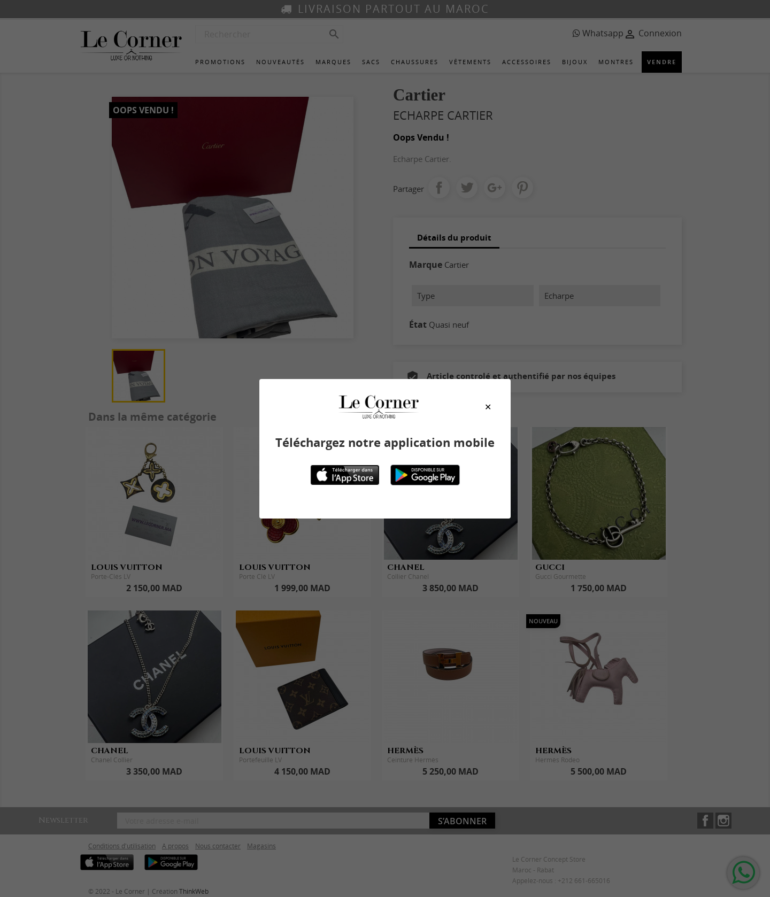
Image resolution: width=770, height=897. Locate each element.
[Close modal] (488, 407)
